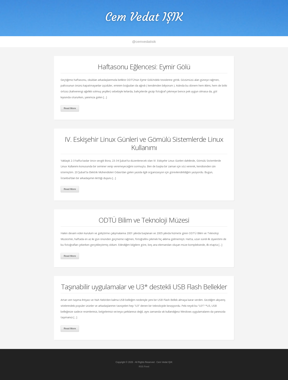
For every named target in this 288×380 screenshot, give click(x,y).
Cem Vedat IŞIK (144, 17)
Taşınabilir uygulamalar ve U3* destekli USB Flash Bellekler (144, 286)
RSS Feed (144, 366)
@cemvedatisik (144, 42)
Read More (70, 108)
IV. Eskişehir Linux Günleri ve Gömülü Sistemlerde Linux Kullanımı (144, 143)
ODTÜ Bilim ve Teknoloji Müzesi (144, 220)
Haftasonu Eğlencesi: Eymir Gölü (144, 66)
